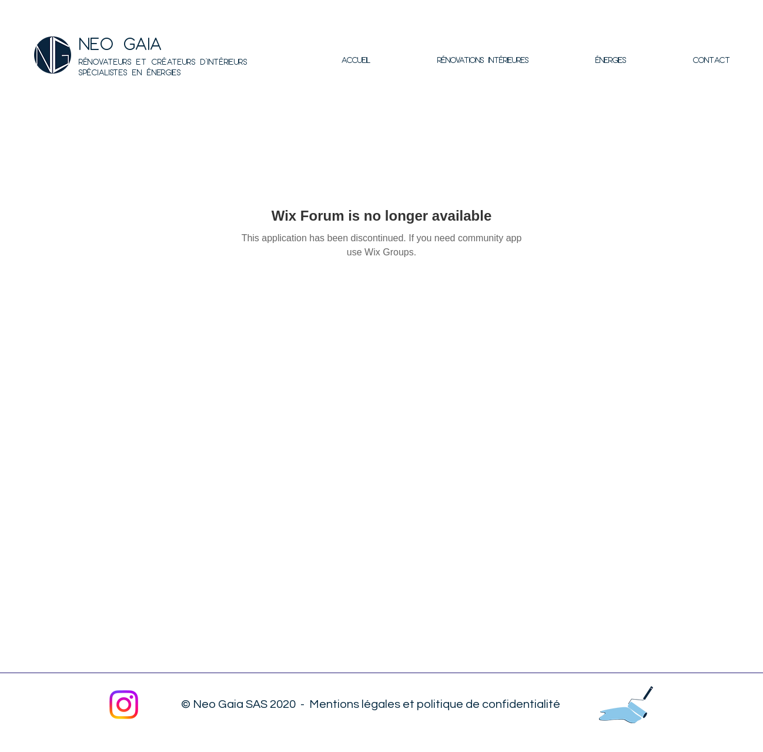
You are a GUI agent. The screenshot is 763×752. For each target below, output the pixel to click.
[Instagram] (124, 705)
